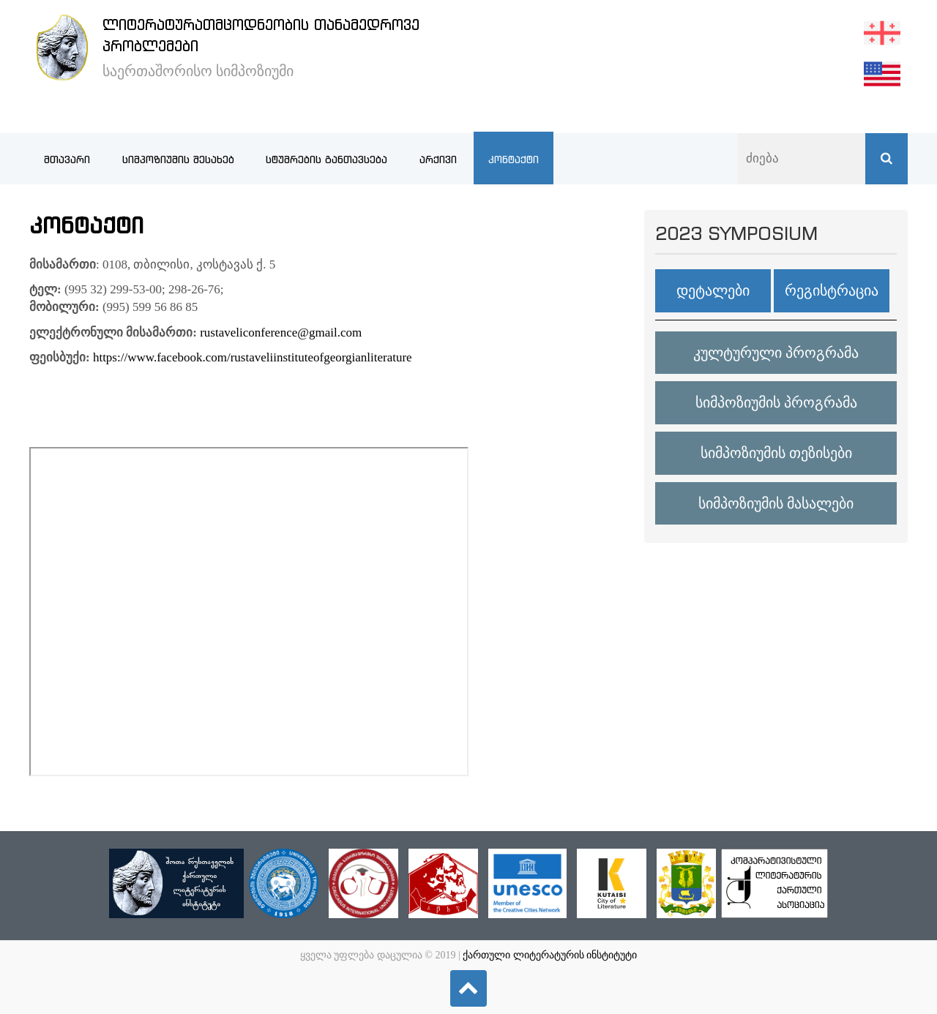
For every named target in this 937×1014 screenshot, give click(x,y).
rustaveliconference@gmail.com (281, 332)
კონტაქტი (513, 159)
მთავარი (67, 159)
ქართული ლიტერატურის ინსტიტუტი (550, 955)
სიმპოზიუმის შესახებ (178, 159)
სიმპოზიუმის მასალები (776, 503)
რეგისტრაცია (831, 290)
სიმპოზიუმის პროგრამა (776, 402)
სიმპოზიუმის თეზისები (776, 453)
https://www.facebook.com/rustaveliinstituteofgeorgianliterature (252, 357)
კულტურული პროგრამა (776, 353)
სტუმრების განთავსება (326, 159)
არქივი (438, 159)
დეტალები (713, 290)
